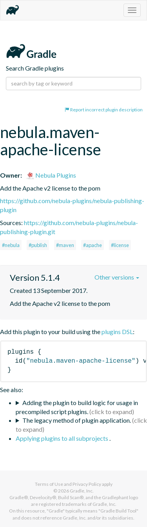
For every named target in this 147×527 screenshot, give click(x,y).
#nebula (11, 245)
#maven (65, 245)
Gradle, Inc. (82, 491)
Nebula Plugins (51, 175)
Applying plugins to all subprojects (62, 438)
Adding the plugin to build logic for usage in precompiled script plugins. (77, 407)
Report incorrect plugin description (104, 110)
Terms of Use (49, 484)
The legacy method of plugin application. (76, 420)
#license (120, 245)
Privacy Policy (87, 484)
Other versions (116, 277)
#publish (38, 245)
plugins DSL (117, 331)
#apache (92, 245)
